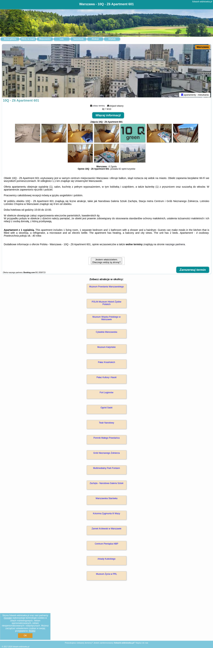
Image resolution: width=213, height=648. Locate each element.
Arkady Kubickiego (106, 559)
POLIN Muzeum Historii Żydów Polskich (106, 303)
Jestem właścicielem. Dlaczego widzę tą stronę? (106, 261)
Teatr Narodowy (106, 423)
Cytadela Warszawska (106, 332)
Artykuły (112, 39)
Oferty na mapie (28, 39)
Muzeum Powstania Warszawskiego (106, 287)
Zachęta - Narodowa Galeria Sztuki (106, 484)
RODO (32, 631)
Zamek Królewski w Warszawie (106, 529)
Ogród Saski (106, 408)
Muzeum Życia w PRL (106, 574)
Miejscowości (45, 39)
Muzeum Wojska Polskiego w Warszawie (107, 318)
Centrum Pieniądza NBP (106, 544)
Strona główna (10, 39)
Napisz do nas (142, 643)
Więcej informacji (108, 116)
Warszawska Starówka (106, 499)
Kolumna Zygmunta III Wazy (106, 514)
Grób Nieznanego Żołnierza (106, 453)
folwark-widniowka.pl (202, 1)
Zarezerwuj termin (193, 270)
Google (7, 618)
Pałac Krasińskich (106, 363)
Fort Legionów (106, 393)
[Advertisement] (106, 614)
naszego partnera (175, 245)
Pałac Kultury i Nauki (106, 378)
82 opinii (122, 169)
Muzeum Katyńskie (106, 348)
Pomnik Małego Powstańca (106, 438)
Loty (61, 39)
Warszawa (203, 47)
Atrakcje (95, 39)
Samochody (78, 39)
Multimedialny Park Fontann (106, 469)
